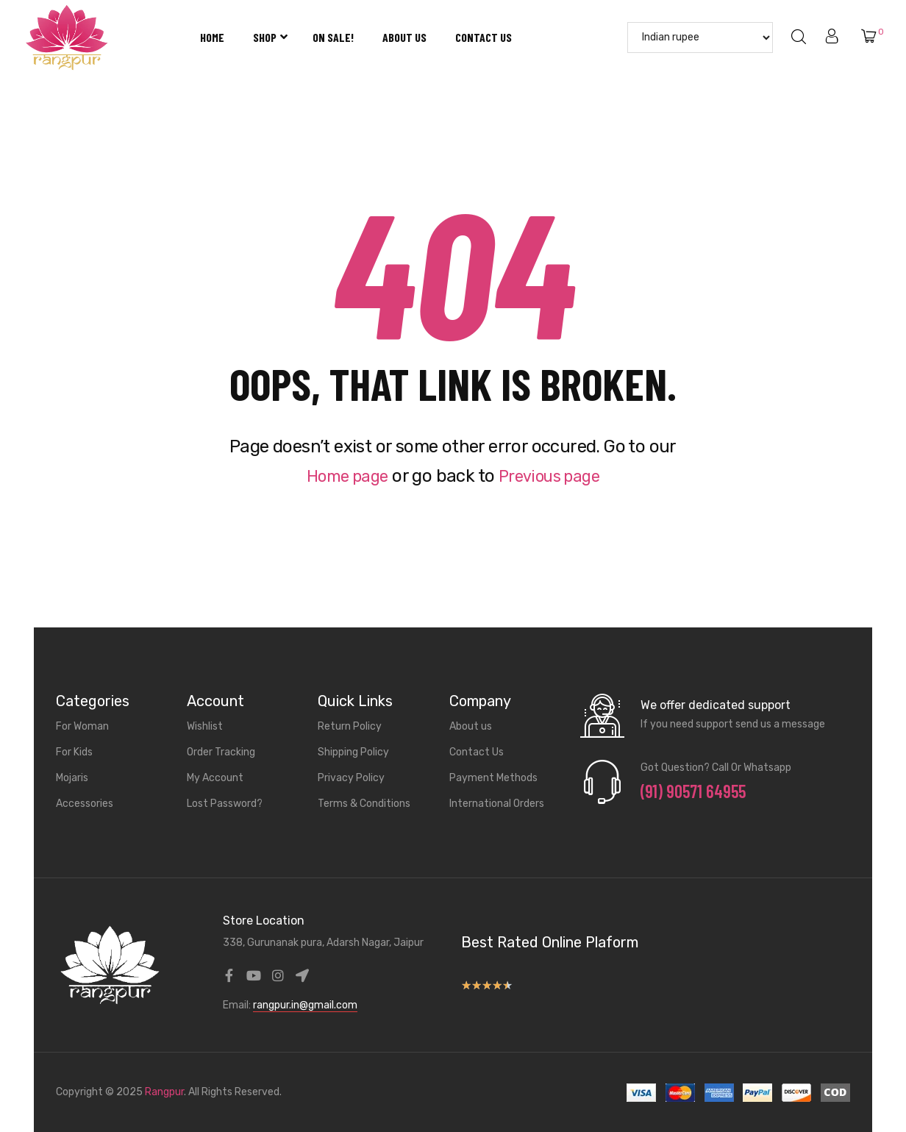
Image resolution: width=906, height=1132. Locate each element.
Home (212, 37)
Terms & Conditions (364, 803)
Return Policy (350, 726)
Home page (342, 476)
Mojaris (72, 778)
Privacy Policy (351, 778)
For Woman (82, 726)
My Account (215, 778)
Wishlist (205, 726)
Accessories (84, 803)
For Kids (74, 752)
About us (404, 37)
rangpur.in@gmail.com (305, 1005)
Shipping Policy (353, 752)
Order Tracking (221, 752)
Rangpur (164, 1092)
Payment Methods (493, 778)
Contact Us (483, 37)
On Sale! (333, 37)
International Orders (496, 803)
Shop (268, 37)
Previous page (553, 476)
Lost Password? (225, 803)
